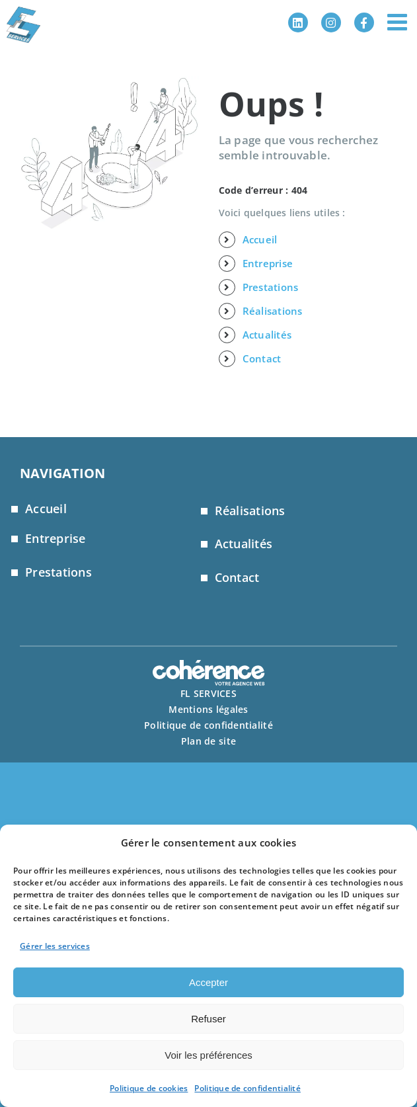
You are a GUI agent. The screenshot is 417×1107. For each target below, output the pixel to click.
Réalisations (273, 310)
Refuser (208, 1018)
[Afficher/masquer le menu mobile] (398, 21)
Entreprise (268, 263)
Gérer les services (55, 946)
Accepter (208, 982)
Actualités (267, 334)
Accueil (260, 239)
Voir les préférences (208, 1055)
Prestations (271, 287)
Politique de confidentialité (247, 1088)
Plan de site (208, 741)
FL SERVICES (208, 693)
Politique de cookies (149, 1088)
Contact (262, 358)
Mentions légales (208, 709)
